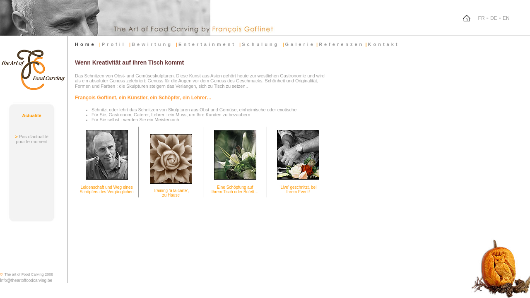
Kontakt (384, 44)
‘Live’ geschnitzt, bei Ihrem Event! (297, 189)
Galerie (300, 44)
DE (493, 18)
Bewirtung (154, 44)
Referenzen (341, 44)
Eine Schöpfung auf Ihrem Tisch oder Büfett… (235, 189)
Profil (115, 44)
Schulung (262, 44)
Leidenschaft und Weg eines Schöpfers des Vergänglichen (107, 189)
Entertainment (208, 44)
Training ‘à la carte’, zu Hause (171, 192)
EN (506, 18)
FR (481, 18)
